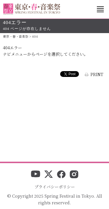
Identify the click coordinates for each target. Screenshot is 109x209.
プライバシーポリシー (54, 187)
